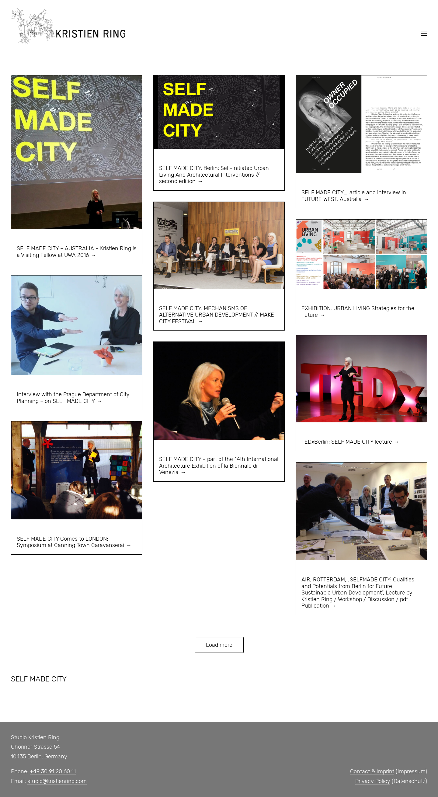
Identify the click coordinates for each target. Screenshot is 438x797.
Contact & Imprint (372, 771)
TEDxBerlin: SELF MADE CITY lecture (346, 442)
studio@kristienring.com (57, 781)
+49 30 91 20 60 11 (53, 771)
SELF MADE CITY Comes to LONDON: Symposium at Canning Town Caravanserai (70, 542)
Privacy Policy (372, 781)
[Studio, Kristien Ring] (68, 26)
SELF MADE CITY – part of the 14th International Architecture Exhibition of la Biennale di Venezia (218, 465)
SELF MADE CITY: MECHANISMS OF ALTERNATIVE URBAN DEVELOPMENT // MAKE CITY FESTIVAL (216, 314)
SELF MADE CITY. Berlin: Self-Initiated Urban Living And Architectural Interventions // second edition (214, 174)
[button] (424, 33)
